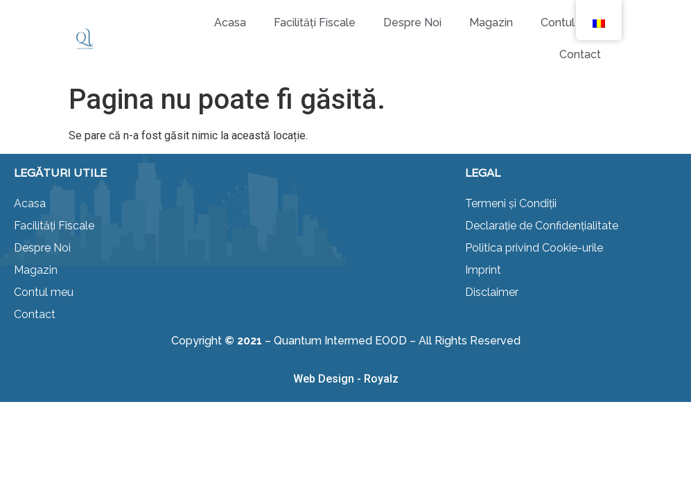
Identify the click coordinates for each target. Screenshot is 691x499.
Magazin (491, 22)
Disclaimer (491, 292)
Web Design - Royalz (346, 378)
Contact (580, 54)
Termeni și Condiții (511, 203)
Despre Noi (412, 22)
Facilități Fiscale (315, 22)
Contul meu (571, 22)
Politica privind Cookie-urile (534, 247)
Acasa (230, 22)
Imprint (483, 270)
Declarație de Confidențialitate (541, 225)
